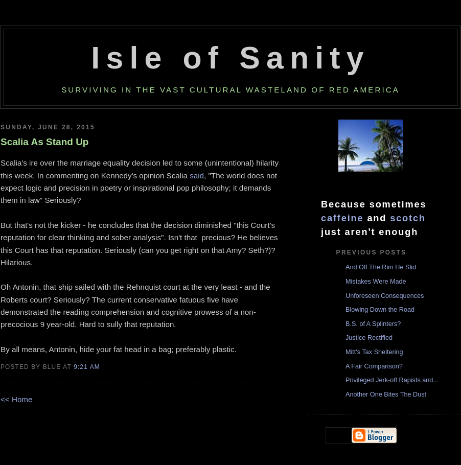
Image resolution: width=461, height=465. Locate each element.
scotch (408, 218)
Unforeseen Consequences (384, 295)
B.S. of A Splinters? (373, 324)
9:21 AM (87, 366)
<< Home (16, 399)
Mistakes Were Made (375, 281)
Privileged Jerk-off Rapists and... (392, 380)
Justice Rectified (369, 337)
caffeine (342, 218)
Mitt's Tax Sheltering (374, 352)
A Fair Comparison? (374, 366)
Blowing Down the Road (379, 309)
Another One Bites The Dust (385, 394)
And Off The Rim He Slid (380, 267)
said (197, 175)
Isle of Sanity (230, 57)
